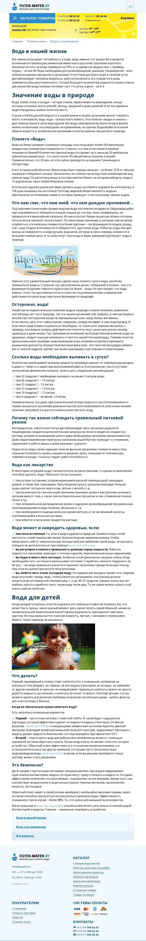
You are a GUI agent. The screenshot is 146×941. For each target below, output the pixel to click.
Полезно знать (37, 41)
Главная (17, 41)
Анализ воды (19, 25)
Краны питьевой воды (86, 881)
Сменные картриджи (85, 876)
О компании (19, 908)
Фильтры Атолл (52, 753)
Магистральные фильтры (88, 872)
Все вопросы (25, 836)
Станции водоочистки (86, 863)
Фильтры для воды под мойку (91, 867)
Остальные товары (84, 890)
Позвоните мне (93, 20)
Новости (17, 917)
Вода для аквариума (31, 827)
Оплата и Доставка (23, 913)
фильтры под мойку (49, 806)
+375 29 (68, 20)
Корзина (127, 18)
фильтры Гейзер (38, 726)
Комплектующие (83, 885)
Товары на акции (83, 894)
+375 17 (96, 16)
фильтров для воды (81, 545)
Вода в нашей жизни (31, 818)
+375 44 (68, 16)
